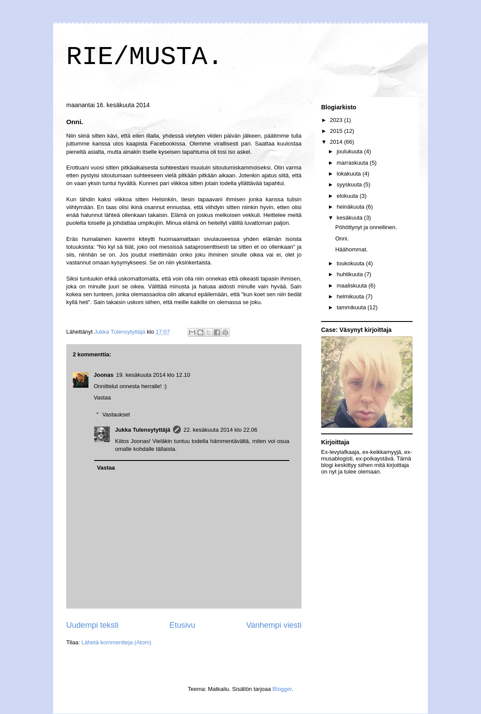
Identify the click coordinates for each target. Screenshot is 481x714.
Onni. (342, 238)
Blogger (281, 689)
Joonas (104, 375)
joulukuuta (350, 151)
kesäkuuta (350, 217)
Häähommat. (351, 249)
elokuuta (348, 196)
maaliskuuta (353, 285)
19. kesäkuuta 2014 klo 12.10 (153, 375)
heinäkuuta (351, 206)
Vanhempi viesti (273, 625)
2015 (337, 131)
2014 (337, 142)
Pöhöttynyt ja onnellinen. (366, 227)
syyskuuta (350, 184)
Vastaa (102, 397)
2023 (337, 120)
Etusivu (182, 625)
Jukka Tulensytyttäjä (142, 429)
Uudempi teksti (92, 625)
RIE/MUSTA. (144, 57)
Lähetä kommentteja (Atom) (116, 642)
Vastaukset (116, 414)
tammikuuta (352, 307)
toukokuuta (351, 263)
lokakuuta (349, 173)
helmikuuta (351, 296)
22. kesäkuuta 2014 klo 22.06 (220, 429)
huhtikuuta (351, 274)
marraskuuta (353, 162)
